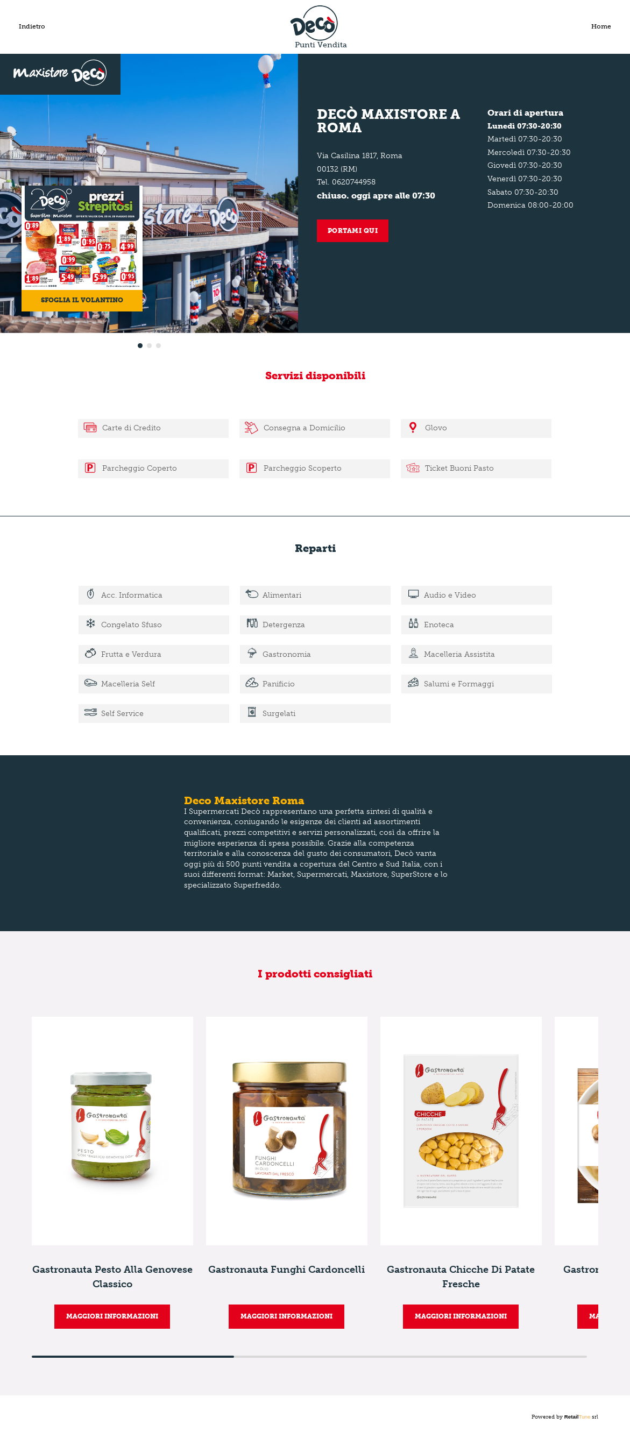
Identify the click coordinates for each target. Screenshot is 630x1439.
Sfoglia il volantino (82, 300)
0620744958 (354, 182)
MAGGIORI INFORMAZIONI (112, 1316)
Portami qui (353, 231)
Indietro (32, 26)
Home (601, 26)
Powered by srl (565, 1417)
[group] (112, 1173)
